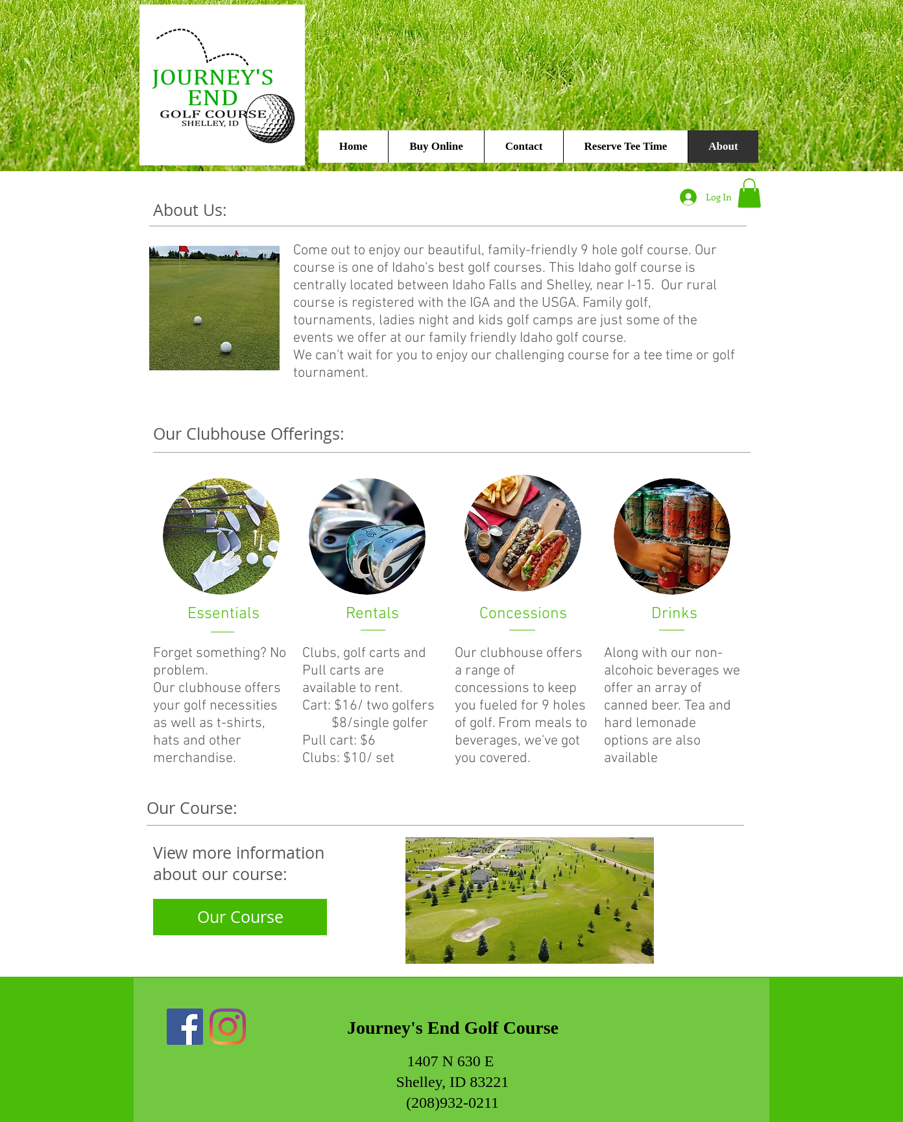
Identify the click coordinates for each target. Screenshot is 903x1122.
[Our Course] (240, 917)
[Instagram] (228, 1027)
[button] (749, 193)
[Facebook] (185, 1027)
